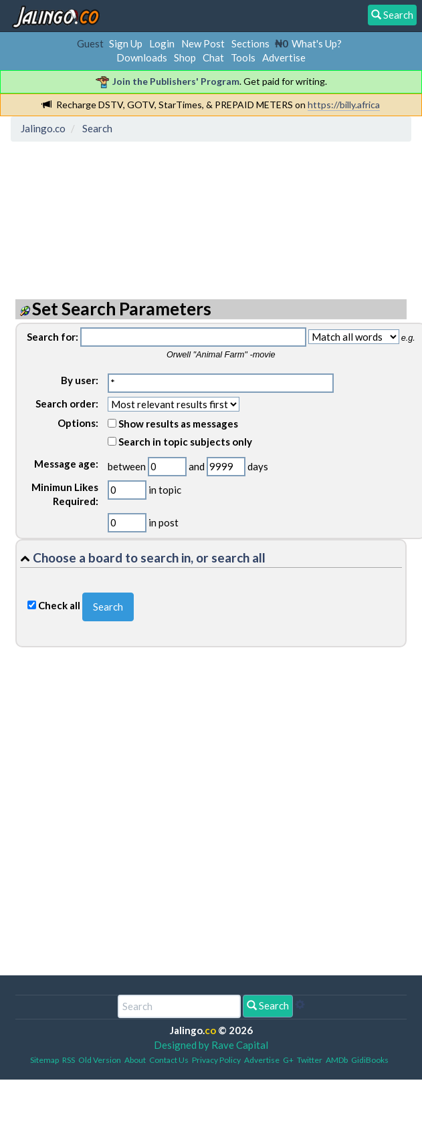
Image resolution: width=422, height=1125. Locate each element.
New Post (203, 43)
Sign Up (125, 43)
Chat (213, 57)
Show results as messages (173, 424)
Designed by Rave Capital (211, 1045)
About (135, 1060)
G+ (288, 1060)
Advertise (284, 57)
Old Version (99, 1060)
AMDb (337, 1060)
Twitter (309, 1060)
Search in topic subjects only (180, 442)
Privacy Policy (216, 1060)
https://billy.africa (344, 104)
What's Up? (317, 43)
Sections (250, 43)
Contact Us (169, 1060)
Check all (59, 605)
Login (162, 43)
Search (268, 1005)
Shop (185, 57)
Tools (243, 57)
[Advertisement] (122, 207)
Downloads (141, 57)
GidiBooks (370, 1060)
